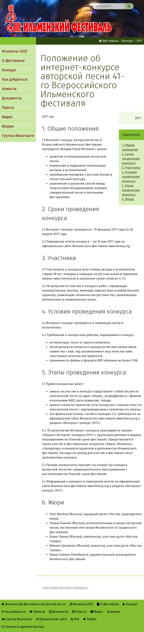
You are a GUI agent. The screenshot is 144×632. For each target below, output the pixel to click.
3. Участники (131, 167)
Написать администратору (23, 626)
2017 (139, 41)
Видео (7, 117)
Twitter (89, 619)
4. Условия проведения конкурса (131, 176)
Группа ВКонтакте (18, 135)
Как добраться (14, 79)
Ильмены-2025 (14, 51)
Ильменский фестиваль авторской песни (58, 19)
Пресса (8, 107)
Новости (9, 88)
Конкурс (9, 70)
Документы (12, 98)
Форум (8, 126)
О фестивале (13, 60)
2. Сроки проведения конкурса (131, 158)
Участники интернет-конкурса (65, 587)
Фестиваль (108, 41)
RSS (75, 619)
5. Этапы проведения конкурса (131, 190)
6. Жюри (128, 199)
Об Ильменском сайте (51, 619)
